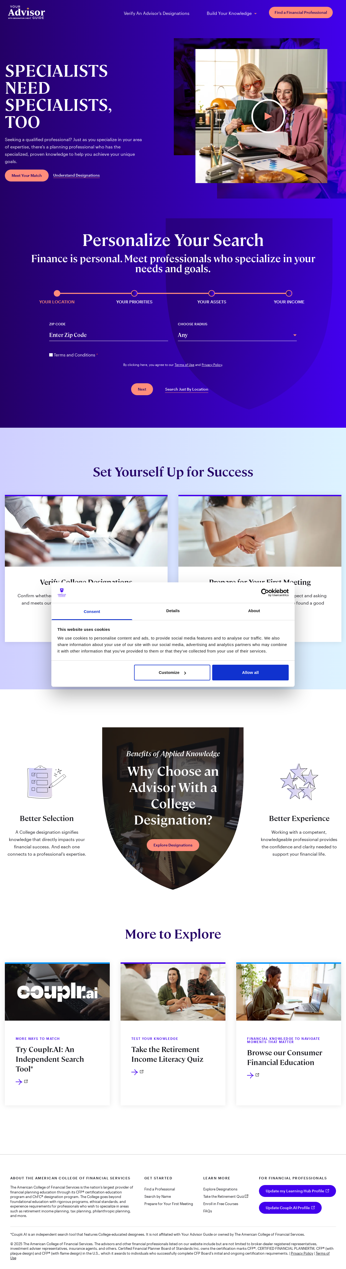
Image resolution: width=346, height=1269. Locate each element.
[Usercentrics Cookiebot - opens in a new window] (265, 593)
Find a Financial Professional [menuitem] (301, 12)
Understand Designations (76, 175)
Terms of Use (184, 364)
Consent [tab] (92, 611)
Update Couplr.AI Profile (288, 1207)
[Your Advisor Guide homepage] (26, 12)
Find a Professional (159, 1189)
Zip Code (57, 324)
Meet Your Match (27, 175)
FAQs (207, 1211)
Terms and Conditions (76, 354)
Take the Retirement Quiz (223, 1196)
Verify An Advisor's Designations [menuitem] (156, 13)
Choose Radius (192, 324)
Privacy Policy (212, 364)
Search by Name (157, 1196)
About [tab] (254, 610)
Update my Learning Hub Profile (295, 1191)
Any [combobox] (183, 335)
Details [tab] (173, 610)
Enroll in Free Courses (220, 1204)
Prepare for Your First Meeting (168, 1204)
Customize (172, 672)
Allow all (250, 672)
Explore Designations (173, 845)
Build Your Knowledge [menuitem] (229, 13)
